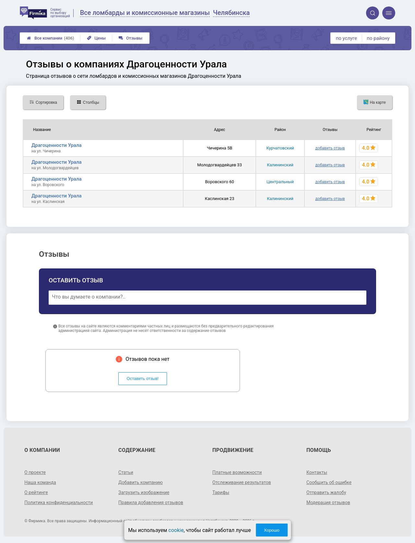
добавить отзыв (330, 148)
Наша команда (40, 482)
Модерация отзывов (328, 502)
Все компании (50, 38)
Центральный (280, 181)
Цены (96, 38)
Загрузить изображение (143, 492)
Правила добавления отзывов (150, 502)
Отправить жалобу (326, 492)
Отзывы (130, 38)
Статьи (125, 472)
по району (378, 38)
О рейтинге (36, 492)
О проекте (35, 472)
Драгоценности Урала (56, 145)
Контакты (316, 472)
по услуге (346, 38)
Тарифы (220, 492)
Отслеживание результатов (241, 482)
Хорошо (271, 530)
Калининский (280, 164)
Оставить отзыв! (143, 378)
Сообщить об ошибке (328, 482)
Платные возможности (237, 472)
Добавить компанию (140, 482)
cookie (176, 530)
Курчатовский (280, 148)
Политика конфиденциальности (58, 502)
